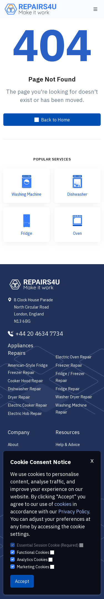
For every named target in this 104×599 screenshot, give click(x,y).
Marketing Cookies (35, 566)
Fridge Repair (67, 388)
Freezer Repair (68, 365)
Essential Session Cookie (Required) (50, 545)
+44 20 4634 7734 (35, 333)
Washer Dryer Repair (73, 396)
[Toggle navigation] (95, 9)
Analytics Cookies (34, 559)
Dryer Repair (19, 397)
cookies (63, 504)
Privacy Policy (73, 511)
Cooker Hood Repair (25, 380)
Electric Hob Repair (25, 413)
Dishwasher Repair (24, 388)
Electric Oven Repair (73, 357)
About (13, 444)
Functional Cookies (35, 552)
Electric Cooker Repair (27, 405)
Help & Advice (67, 444)
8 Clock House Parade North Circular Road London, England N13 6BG (33, 310)
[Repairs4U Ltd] (30, 9)
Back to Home (52, 120)
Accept (22, 581)
